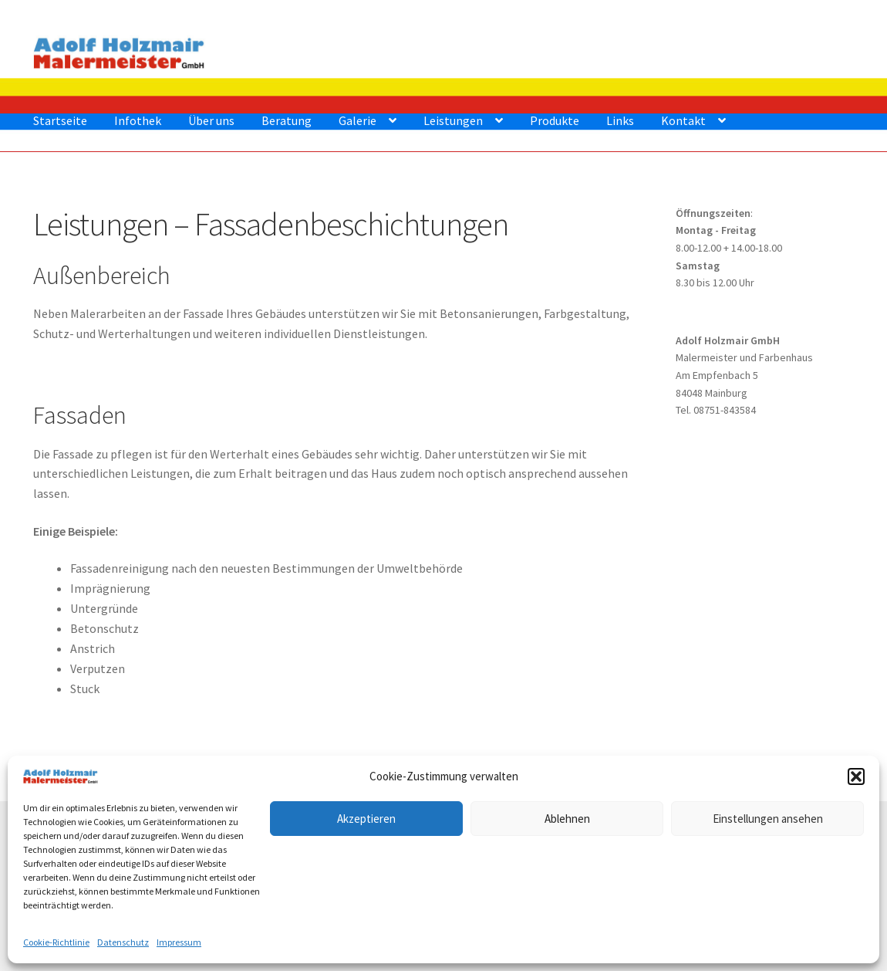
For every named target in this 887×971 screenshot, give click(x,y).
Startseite (60, 120)
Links (620, 120)
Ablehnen (567, 818)
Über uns (211, 120)
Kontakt (683, 120)
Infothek (137, 120)
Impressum (179, 942)
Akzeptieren (366, 818)
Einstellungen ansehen (768, 818)
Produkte (554, 120)
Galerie (357, 120)
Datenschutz (123, 942)
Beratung (286, 120)
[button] (856, 776)
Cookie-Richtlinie (56, 942)
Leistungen (453, 120)
